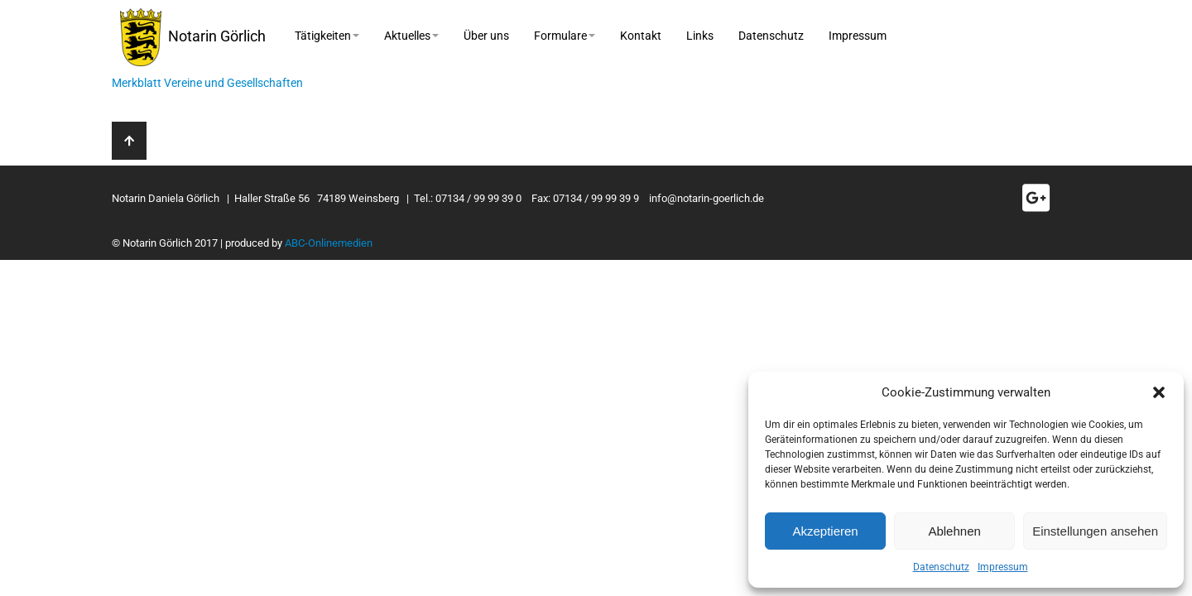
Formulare (564, 35)
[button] (1159, 392)
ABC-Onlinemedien (328, 243)
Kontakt (640, 35)
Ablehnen (954, 531)
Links (700, 35)
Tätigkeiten (327, 35)
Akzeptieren (825, 531)
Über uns (486, 35)
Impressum (1003, 567)
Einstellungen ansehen (1095, 531)
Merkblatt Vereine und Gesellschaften (207, 82)
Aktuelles (411, 35)
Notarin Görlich (193, 37)
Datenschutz (941, 567)
